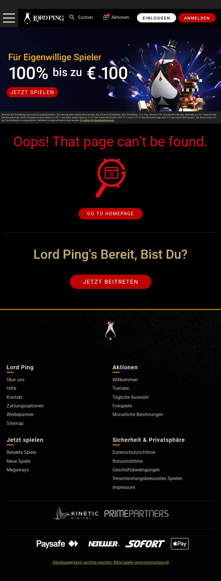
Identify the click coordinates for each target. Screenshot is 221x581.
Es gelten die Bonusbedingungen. (97, 120)
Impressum (124, 487)
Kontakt (14, 397)
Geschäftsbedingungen (136, 470)
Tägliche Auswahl (130, 397)
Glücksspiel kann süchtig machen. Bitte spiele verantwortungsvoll (110, 562)
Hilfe (11, 388)
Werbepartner (20, 414)
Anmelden (197, 18)
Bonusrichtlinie (128, 461)
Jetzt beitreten (110, 281)
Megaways (18, 470)
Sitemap (15, 423)
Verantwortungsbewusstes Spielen (147, 478)
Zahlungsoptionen (25, 406)
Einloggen (156, 18)
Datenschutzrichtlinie (134, 452)
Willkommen (125, 379)
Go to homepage (110, 213)
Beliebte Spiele (21, 452)
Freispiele (122, 406)
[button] (9, 18)
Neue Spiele (19, 461)
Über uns (15, 379)
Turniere (121, 388)
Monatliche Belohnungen (138, 414)
